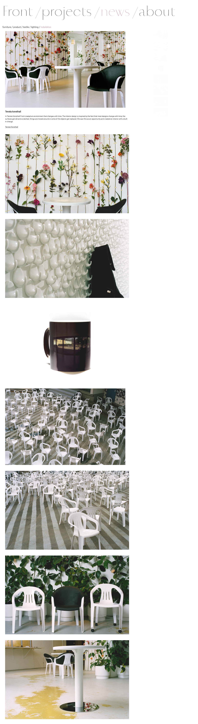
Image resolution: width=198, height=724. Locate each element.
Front (21, 11)
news (118, 11)
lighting (34, 27)
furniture (7, 27)
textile (26, 27)
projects (70, 11)
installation (46, 27)
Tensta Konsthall (11, 127)
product (17, 27)
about (157, 11)
